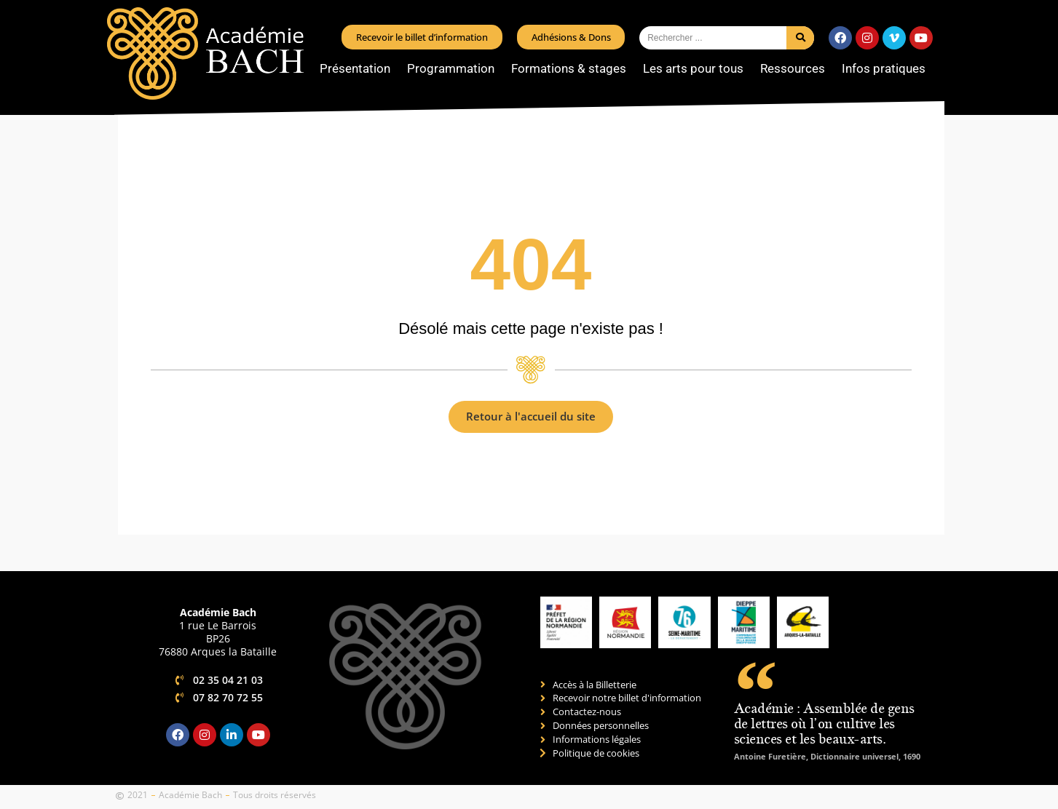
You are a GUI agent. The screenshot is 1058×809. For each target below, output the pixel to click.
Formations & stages (572, 68)
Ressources (796, 68)
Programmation (454, 68)
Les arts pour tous (697, 68)
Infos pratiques (887, 68)
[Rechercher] (800, 37)
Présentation (359, 68)
